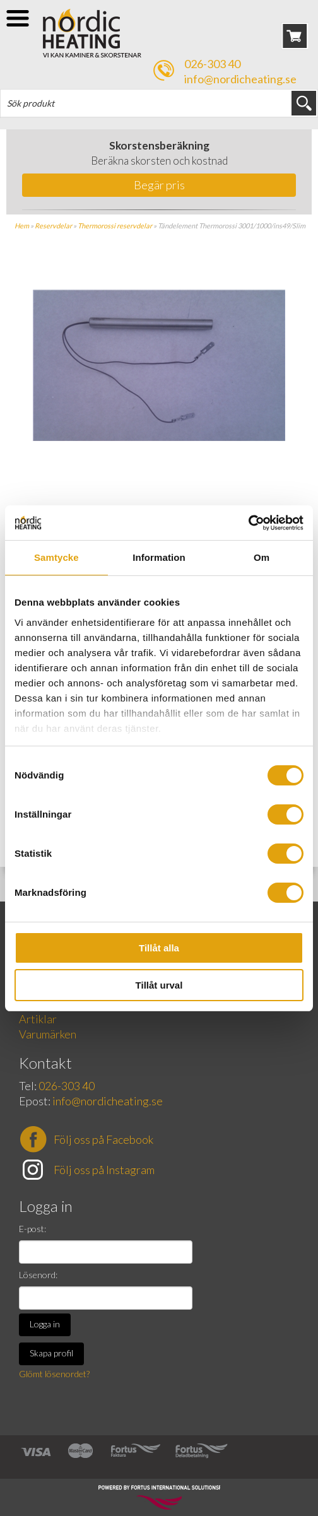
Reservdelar (53, 225)
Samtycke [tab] (56, 557)
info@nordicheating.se (240, 79)
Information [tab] (159, 557)
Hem (22, 225)
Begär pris (159, 185)
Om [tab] (261, 557)
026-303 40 (212, 64)
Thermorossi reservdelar (115, 225)
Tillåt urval (159, 985)
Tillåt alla (159, 948)
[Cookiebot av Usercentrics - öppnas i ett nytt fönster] (248, 523)
